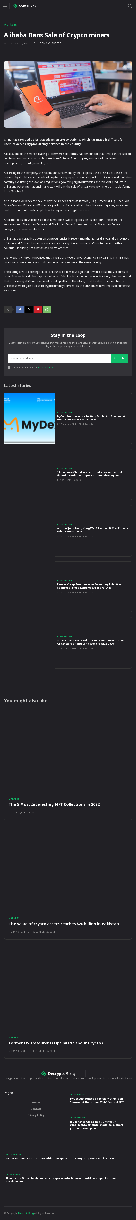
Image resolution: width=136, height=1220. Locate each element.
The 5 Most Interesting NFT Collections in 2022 (54, 804)
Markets (10, 24)
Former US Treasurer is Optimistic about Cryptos (56, 1043)
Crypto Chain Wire (66, 424)
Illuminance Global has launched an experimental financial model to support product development (89, 473)
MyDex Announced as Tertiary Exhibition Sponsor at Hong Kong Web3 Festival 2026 (91, 417)
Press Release (64, 412)
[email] (59, 358)
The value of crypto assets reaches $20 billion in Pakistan (64, 923)
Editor (60, 480)
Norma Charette (49, 43)
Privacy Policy (45, 367)
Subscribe (119, 358)
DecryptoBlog (26, 1213)
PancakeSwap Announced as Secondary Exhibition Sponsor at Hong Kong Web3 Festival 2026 (90, 586)
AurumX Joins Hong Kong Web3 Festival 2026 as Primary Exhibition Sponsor (92, 529)
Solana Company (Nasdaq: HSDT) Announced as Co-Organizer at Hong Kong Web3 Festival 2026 (90, 642)
